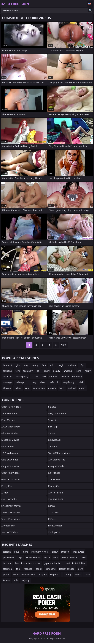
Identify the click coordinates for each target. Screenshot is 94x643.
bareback (7, 365)
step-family (68, 382)
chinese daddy (33, 557)
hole (16, 580)
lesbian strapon (66, 568)
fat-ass (35, 376)
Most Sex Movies (10, 439)
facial (87, 574)
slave (42, 382)
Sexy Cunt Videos (57, 413)
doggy (82, 388)
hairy (61, 388)
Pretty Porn (7, 485)
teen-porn (28, 370)
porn (80, 568)
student (53, 376)
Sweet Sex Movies (10, 512)
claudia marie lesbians (24, 574)
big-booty (77, 376)
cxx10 (47, 557)
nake (83, 557)
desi (44, 376)
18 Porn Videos (9, 413)
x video (52, 433)
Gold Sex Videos (9, 459)
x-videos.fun (8, 525)
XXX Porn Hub (55, 492)
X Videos (52, 446)
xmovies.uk (54, 439)
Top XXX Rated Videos (59, 452)
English (90, 4)
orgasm (52, 388)
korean (6, 580)
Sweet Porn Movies (11, 505)
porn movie (8, 557)
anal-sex (72, 365)
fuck (44, 365)
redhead (28, 568)
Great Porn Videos (11, 406)
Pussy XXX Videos (57, 466)
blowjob (7, 388)
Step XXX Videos (9, 532)
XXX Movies (54, 472)
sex (38, 370)
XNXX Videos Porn (10, 426)
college (18, 388)
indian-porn (21, 382)
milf (51, 365)
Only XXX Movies (10, 466)
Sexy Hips (53, 419)
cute (27, 388)
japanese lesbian (53, 563)
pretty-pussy (22, 376)
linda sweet (78, 551)
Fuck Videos (7, 446)
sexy (26, 365)
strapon (65, 551)
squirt (46, 370)
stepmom (8, 568)
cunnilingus (39, 388)
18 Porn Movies (9, 452)
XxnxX (51, 505)
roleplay (65, 376)
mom (25, 551)
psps (20, 557)
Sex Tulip (53, 426)
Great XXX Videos (10, 472)
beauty (56, 370)
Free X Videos (55, 525)
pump (69, 574)
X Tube (4, 492)
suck (55, 557)
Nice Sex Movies (9, 433)
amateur (68, 370)
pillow (55, 551)
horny (88, 370)
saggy (39, 568)
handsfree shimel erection (28, 563)
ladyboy (25, 580)
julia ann (7, 563)
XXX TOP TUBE (55, 499)
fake (18, 568)
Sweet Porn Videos (11, 518)
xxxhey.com (54, 485)
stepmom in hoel (39, 551)
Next (63, 344)
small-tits (7, 376)
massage (7, 382)
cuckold (72, 388)
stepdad (54, 574)
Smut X (52, 406)
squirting (7, 370)
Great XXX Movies (10, 479)
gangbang (50, 568)
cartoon (7, 551)
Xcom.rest (53, 512)
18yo (82, 365)
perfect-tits (54, 382)
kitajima (43, 574)
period (6, 574)
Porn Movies (7, 419)
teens (78, 370)
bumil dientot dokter (75, 563)
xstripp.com (54, 532)
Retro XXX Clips (9, 499)
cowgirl (60, 365)
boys (16, 551)
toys (18, 370)
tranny (35, 365)
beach (78, 574)
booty (34, 382)
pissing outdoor (69, 557)
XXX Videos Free (56, 459)
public (81, 382)
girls (18, 365)
